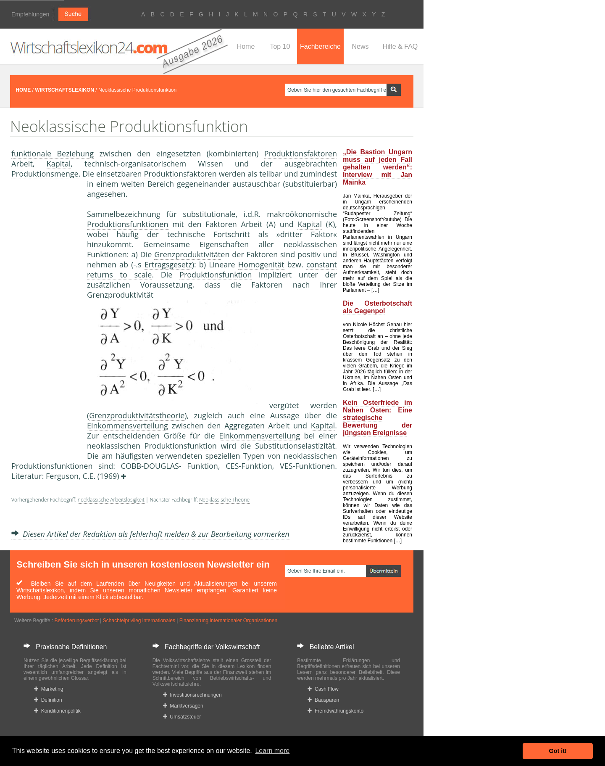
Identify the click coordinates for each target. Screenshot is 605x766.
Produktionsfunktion (215, 274)
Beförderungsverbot (77, 620)
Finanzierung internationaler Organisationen (228, 620)
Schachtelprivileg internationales (139, 620)
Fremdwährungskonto (335, 711)
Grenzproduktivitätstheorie (136, 415)
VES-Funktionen (307, 466)
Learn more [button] (272, 750)
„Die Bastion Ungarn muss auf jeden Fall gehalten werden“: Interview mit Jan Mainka (377, 167)
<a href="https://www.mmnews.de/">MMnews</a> (45, 319)
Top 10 (280, 46)
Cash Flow (323, 689)
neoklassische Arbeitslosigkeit (111, 499)
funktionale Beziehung (52, 153)
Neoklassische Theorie (224, 499)
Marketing (48, 689)
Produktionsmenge (45, 174)
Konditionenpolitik (57, 711)
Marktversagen (183, 706)
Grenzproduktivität (187, 254)
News (360, 46)
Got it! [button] (558, 751)
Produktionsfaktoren (300, 153)
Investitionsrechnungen (192, 695)
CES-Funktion (249, 466)
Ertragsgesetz (168, 264)
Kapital (59, 163)
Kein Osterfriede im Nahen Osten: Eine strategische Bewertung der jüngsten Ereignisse (377, 417)
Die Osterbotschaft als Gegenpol (377, 307)
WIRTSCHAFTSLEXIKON (64, 90)
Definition (48, 700)
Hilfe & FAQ (400, 46)
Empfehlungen (30, 14)
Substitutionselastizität (295, 446)
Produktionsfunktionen (127, 224)
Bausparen (323, 700)
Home (246, 46)
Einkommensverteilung (127, 425)
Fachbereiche (320, 46)
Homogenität (261, 264)
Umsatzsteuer (182, 717)
